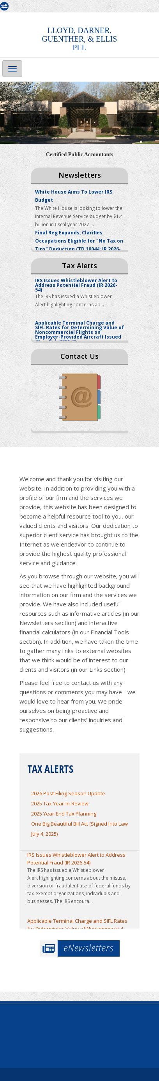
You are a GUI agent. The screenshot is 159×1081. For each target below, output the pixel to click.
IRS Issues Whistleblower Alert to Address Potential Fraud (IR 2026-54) (76, 858)
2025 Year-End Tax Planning (63, 813)
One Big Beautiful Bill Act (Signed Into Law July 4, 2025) (79, 828)
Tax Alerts (79, 265)
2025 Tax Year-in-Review (59, 803)
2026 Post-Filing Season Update (68, 793)
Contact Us (79, 356)
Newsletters (79, 175)
